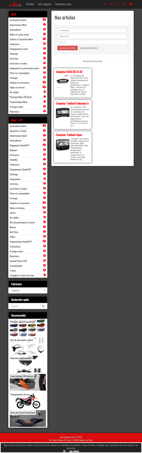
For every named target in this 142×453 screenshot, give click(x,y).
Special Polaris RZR (18, 261)
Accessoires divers (18, 20)
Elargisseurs (15, 179)
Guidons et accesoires (19, 82)
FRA (111, 4)
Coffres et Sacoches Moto (21, 39)
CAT (104, 4)
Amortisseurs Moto (18, 25)
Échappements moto (19, 49)
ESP (118, 4)
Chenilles (14, 159)
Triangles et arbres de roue (22, 275)
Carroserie (14, 155)
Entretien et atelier (18, 63)
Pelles (12, 236)
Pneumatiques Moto (18, 102)
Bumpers (13, 150)
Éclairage (14, 53)
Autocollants (15, 29)
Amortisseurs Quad (18, 135)
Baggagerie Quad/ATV (19, 145)
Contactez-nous (63, 4)
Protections (15, 246)
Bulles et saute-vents (19, 34)
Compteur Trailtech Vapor (69, 135)
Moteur (13, 227)
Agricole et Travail (18, 131)
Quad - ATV (17, 120)
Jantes (13, 212)
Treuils (13, 270)
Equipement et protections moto (24, 68)
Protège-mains (16, 106)
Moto (13, 14)
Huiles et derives (17, 87)
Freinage (13, 77)
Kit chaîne (14, 92)
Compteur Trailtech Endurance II (72, 103)
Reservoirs (14, 111)
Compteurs (14, 44)
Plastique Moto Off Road (20, 97)
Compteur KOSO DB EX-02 (69, 72)
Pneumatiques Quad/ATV (21, 241)
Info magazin (44, 4)
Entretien (14, 58)
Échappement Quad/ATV (20, 169)
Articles (30, 4)
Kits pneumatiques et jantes (22, 222)
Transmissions (16, 265)
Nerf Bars (14, 232)
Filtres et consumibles (19, 73)
